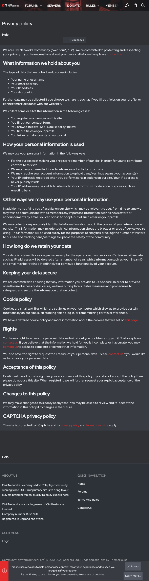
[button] (41, 6)
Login (5, 541)
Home (81, 483)
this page (131, 320)
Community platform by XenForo (41, 560)
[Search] (143, 5)
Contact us (85, 508)
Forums (82, 491)
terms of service (97, 425)
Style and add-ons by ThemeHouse (104, 560)
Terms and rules (88, 499)
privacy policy (70, 425)
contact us (114, 54)
